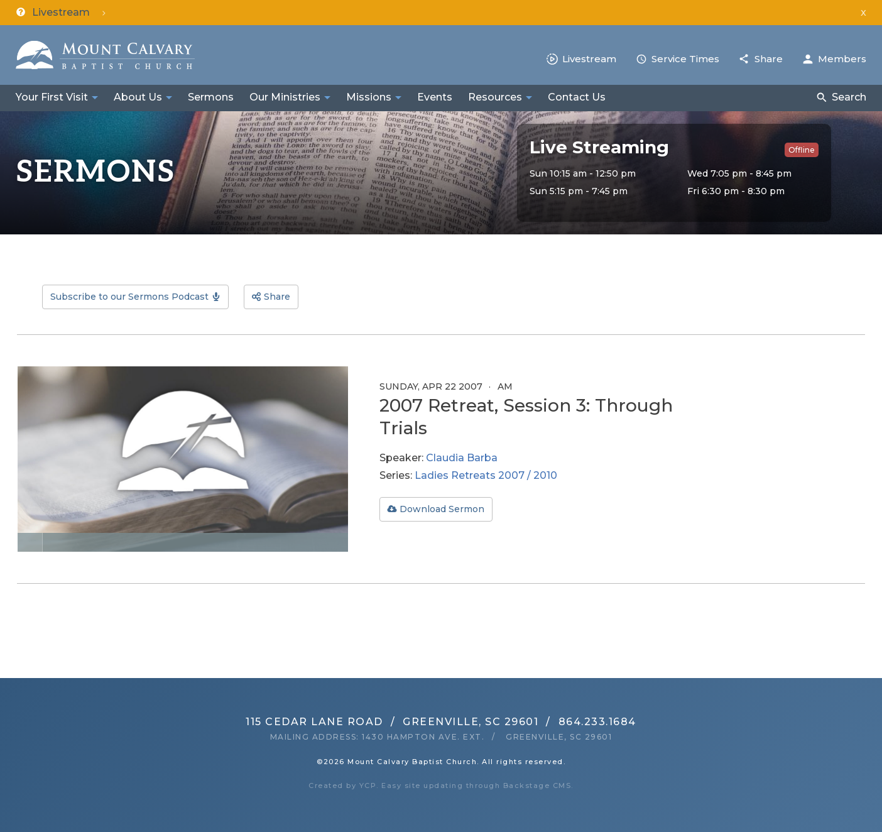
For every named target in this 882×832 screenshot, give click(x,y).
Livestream (589, 59)
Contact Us (577, 97)
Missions (368, 97)
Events (434, 97)
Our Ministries (284, 97)
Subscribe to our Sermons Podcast (129, 296)
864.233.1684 (597, 722)
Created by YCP (342, 785)
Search (849, 97)
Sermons (211, 97)
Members (842, 59)
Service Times (685, 59)
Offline (801, 150)
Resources (495, 97)
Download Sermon (442, 509)
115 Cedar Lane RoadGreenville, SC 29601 (392, 722)
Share (768, 59)
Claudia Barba (462, 458)
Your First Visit (52, 97)
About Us (138, 97)
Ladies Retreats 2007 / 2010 (486, 475)
